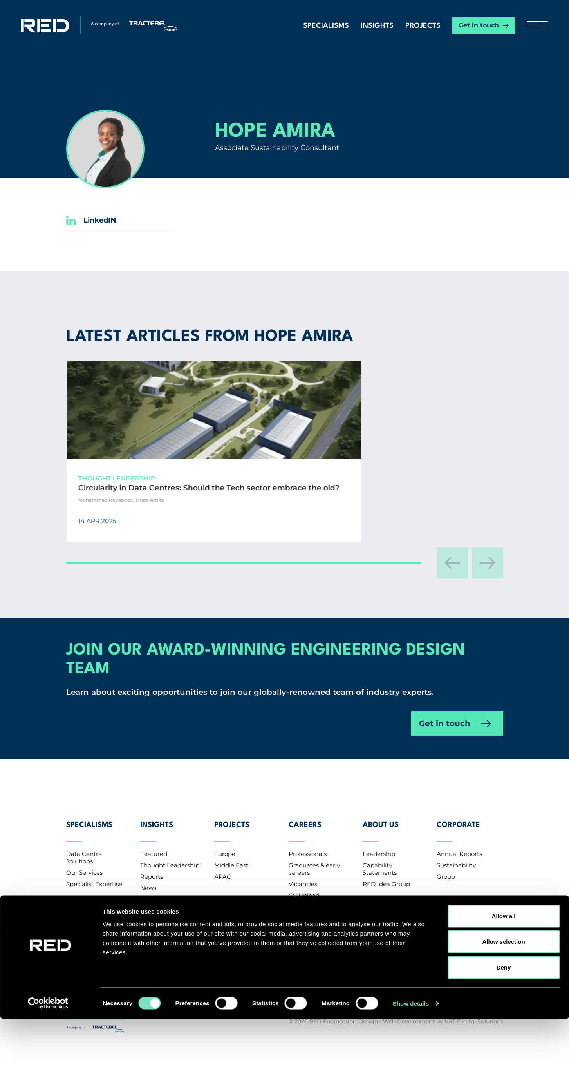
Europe (224, 846)
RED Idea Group (386, 877)
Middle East (231, 858)
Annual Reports (459, 846)
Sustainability (456, 858)
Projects (423, 25)
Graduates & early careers (314, 861)
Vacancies (303, 877)
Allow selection (503, 1000)
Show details (411, 1061)
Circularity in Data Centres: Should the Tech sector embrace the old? (160, 498)
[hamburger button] (534, 25)
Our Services (84, 865)
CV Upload (304, 888)
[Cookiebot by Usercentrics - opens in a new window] (50, 1062)
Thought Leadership (169, 858)
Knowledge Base (164, 903)
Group (446, 869)
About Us (381, 823)
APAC (222, 869)
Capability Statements (380, 861)
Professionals (308, 846)
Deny (504, 1025)
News (148, 881)
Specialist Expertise (94, 877)
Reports (151, 869)
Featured (153, 846)
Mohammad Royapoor (136, 521)
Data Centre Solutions (84, 850)
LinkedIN (91, 220)
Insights (377, 25)
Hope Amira (181, 521)
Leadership (379, 846)
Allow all (504, 974)
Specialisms (326, 25)
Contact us (90, 933)
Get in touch (479, 25)
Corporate (458, 823)
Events (150, 892)
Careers (305, 823)
